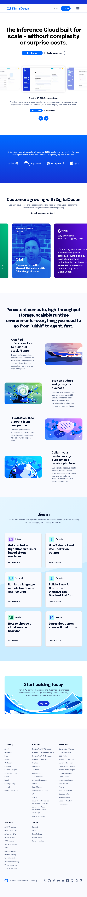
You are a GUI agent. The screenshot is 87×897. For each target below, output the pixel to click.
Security (8, 787)
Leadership (9, 752)
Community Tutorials (66, 749)
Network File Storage (40, 790)
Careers (8, 759)
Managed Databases (39, 780)
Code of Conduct (65, 801)
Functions (35, 770)
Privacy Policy (10, 784)
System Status (37, 837)
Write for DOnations (66, 759)
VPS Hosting (9, 841)
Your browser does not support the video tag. (43, 79)
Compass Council (65, 773)
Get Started (32, 53)
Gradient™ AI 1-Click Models (42, 756)
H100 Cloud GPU (11, 830)
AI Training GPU (10, 834)
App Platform (36, 773)
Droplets (35, 763)
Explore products (54, 53)
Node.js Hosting (10, 855)
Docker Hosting (10, 851)
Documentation (64, 794)
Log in (55, 8)
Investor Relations (11, 790)
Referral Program (11, 770)
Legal (7, 780)
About (7, 749)
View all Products (38, 816)
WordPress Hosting (12, 862)
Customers (8, 763)
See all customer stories (43, 213)
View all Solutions (11, 868)
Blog (6, 756)
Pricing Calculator (65, 790)
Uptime (34, 797)
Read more (14, 562)
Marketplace (63, 784)
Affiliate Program (11, 773)
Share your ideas (38, 841)
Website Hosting (11, 844)
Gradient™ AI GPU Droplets (41, 749)
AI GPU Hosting (10, 827)
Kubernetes (36, 766)
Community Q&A (65, 752)
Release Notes (64, 797)
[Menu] (78, 8)
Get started (36, 110)
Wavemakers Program (67, 770)
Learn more (50, 110)
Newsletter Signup (66, 780)
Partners (8, 766)
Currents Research (66, 763)
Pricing (61, 787)
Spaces (34, 784)
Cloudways (36, 813)
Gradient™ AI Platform (39, 759)
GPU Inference (10, 837)
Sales (34, 830)
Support (35, 827)
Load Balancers (37, 777)
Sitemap (34, 881)
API (33, 794)
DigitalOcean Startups (67, 766)
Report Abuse (37, 834)
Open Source (64, 777)
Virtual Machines (11, 865)
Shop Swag (63, 804)
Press (7, 777)
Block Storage (37, 787)
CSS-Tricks (63, 756)
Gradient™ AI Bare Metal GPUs (43, 752)
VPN (6, 848)
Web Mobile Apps (11, 858)
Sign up (65, 8)
